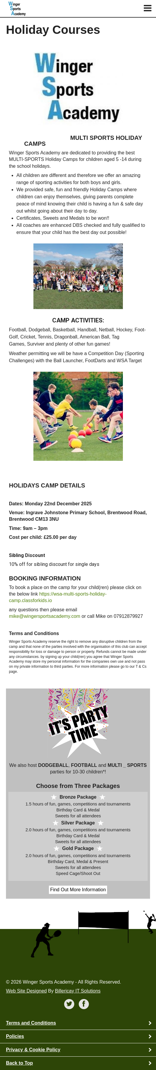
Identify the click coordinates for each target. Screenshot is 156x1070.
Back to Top (19, 1063)
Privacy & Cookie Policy (33, 1049)
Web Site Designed (26, 990)
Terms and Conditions (31, 1022)
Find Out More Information (78, 889)
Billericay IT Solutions (78, 990)
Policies (15, 1036)
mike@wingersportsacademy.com (44, 616)
